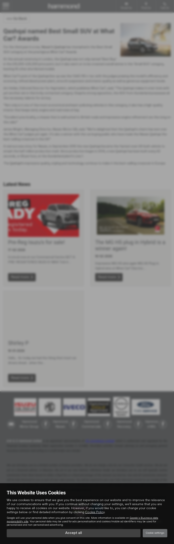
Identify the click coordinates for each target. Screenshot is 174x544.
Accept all (73, 533)
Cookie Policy (95, 512)
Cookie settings (155, 533)
